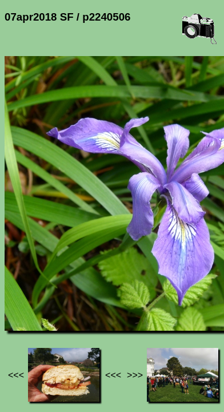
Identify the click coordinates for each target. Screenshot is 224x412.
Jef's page (25, 308)
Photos (68, 308)
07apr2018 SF (118, 308)
